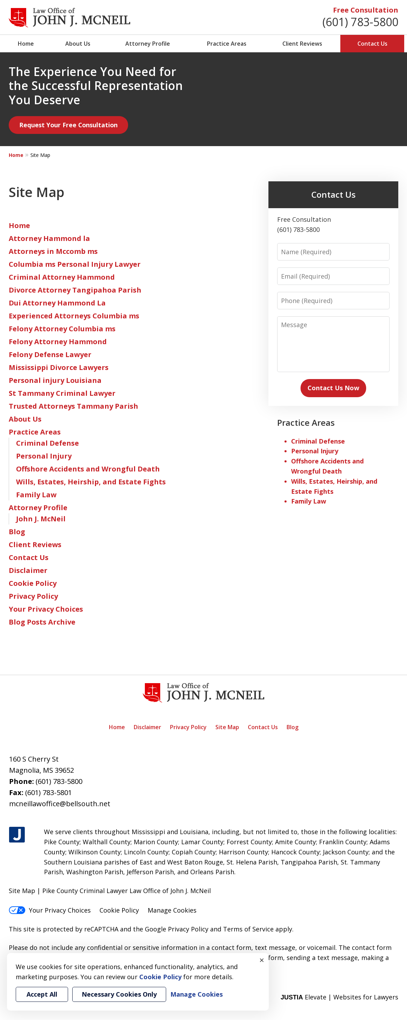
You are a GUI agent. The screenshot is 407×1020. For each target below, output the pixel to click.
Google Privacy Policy (176, 929)
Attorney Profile (147, 43)
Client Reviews (302, 43)
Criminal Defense (47, 443)
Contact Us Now (333, 388)
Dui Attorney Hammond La (57, 303)
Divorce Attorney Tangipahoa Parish (75, 290)
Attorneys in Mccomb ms (53, 251)
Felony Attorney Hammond (58, 341)
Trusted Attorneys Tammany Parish (73, 406)
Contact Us (372, 43)
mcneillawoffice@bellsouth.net (59, 803)
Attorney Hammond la (49, 238)
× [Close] (261, 960)
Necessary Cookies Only (119, 994)
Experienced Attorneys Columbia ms (74, 315)
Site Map (227, 727)
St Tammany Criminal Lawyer (62, 393)
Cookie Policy (33, 583)
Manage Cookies (172, 910)
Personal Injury (44, 456)
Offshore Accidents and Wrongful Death (88, 469)
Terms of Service (248, 929)
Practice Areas (226, 43)
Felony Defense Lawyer (50, 354)
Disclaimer (28, 570)
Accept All (42, 994)
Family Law (36, 494)
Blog (17, 531)
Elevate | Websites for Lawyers (339, 997)
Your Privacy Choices (46, 609)
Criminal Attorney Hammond (62, 277)
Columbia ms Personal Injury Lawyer (75, 264)
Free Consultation (365, 10)
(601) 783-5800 (360, 21)
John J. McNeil (41, 518)
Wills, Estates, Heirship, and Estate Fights (91, 481)
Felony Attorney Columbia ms (62, 328)
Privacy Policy (33, 596)
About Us (77, 43)
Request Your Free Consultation (68, 125)
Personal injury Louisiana (55, 380)
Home (26, 43)
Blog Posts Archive (42, 622)
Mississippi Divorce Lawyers (59, 367)
